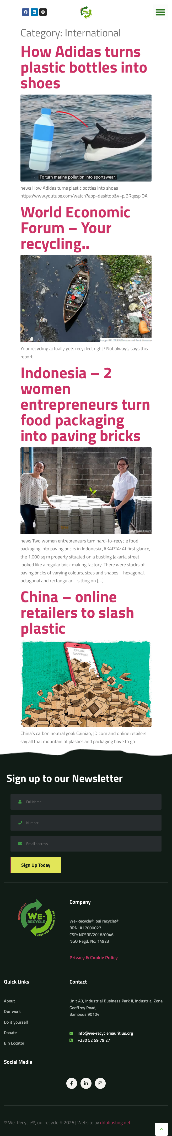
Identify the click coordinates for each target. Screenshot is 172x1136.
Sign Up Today (35, 865)
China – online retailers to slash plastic (77, 612)
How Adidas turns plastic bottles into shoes (83, 66)
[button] (160, 12)
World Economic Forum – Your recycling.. (75, 227)
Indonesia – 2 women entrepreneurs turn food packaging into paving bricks (85, 403)
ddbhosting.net (115, 1122)
